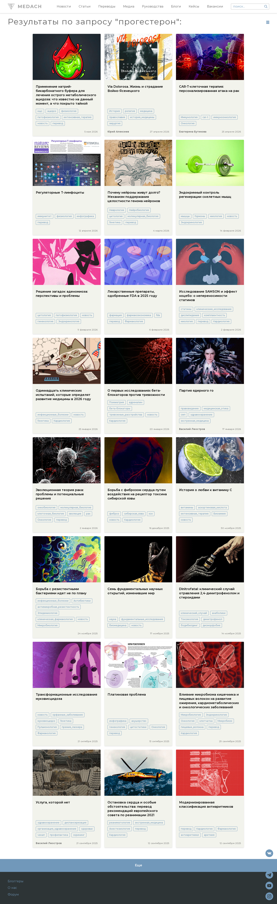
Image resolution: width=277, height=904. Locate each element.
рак (88, 513)
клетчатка (206, 720)
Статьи (85, 6)
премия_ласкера (72, 727)
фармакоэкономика (139, 315)
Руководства (152, 6)
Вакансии (215, 6)
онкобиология (46, 507)
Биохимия (220, 513)
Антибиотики (82, 600)
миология (216, 216)
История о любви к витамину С (205, 490)
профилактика (59, 834)
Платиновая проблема (127, 694)
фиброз (114, 513)
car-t (205, 117)
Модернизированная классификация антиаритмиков (206, 804)
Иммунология (189, 117)
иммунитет (45, 216)
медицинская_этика (216, 408)
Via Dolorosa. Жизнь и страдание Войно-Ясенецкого (135, 89)
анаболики (218, 613)
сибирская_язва (134, 513)
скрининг (79, 834)
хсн (151, 513)
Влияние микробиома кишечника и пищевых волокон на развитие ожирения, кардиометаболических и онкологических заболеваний (209, 701)
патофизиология (48, 117)
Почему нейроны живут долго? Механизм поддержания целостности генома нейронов (134, 197)
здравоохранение (201, 414)
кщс (40, 111)
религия (130, 111)
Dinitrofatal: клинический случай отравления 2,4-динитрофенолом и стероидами (209, 593)
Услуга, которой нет (53, 802)
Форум (13, 894)
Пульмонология (47, 727)
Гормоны (200, 216)
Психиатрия (116, 402)
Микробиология (48, 625)
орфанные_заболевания (68, 714)
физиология (68, 111)
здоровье (87, 828)
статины (186, 309)
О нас (12, 888)
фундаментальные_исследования (142, 619)
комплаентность (214, 315)
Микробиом (225, 720)
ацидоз (51, 111)
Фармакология (134, 321)
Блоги (176, 6)
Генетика (114, 222)
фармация (115, 315)
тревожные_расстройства (125, 414)
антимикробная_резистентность (58, 606)
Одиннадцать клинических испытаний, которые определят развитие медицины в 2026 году (63, 395)
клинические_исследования (213, 309)
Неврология (116, 210)
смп (183, 414)
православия (117, 117)
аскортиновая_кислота (212, 507)
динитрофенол (212, 619)
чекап (41, 834)
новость (43, 123)
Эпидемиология (47, 613)
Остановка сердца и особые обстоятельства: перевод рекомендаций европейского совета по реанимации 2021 (133, 809)
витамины (187, 507)
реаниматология (119, 822)
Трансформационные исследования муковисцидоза (66, 697)
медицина (146, 111)
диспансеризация (75, 822)
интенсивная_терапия (77, 117)
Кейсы (194, 6)
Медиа (128, 6)
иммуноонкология (224, 117)
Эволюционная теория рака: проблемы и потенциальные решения (60, 494)
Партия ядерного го (196, 390)
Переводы (106, 6)
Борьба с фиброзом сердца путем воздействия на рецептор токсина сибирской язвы (137, 494)
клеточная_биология (51, 513)
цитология (116, 216)
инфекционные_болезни (53, 414)
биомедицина (117, 625)
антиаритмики (190, 834)
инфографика (85, 216)
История (114, 111)
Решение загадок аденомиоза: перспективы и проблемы (62, 294)
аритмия (209, 834)
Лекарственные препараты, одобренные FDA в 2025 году (132, 294)
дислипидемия (190, 315)
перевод (58, 123)
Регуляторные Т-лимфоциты (60, 192)
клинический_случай (194, 613)
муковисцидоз (46, 720)
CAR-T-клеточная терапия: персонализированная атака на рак (209, 89)
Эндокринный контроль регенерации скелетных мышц (205, 195)
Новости (64, 6)
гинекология (45, 321)
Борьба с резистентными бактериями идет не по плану (61, 591)
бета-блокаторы (119, 408)
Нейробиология (139, 210)
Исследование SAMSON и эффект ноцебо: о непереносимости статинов (208, 296)
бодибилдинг (189, 625)
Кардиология (221, 321)
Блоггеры (15, 881)
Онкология (187, 123)
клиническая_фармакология (55, 619)
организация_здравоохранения (57, 828)
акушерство (138, 720)
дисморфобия (211, 625)
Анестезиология (119, 828)
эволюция (75, 513)
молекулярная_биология (143, 216)
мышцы (185, 216)
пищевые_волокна (192, 727)
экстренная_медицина (195, 420)
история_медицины (142, 117)
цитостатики (138, 727)
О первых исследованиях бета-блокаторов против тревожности (136, 393)
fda (158, 315)
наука (112, 619)
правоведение (190, 408)
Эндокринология (191, 222)
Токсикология (189, 619)
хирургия (114, 123)
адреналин (135, 402)
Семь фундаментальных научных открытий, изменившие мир (135, 591)
